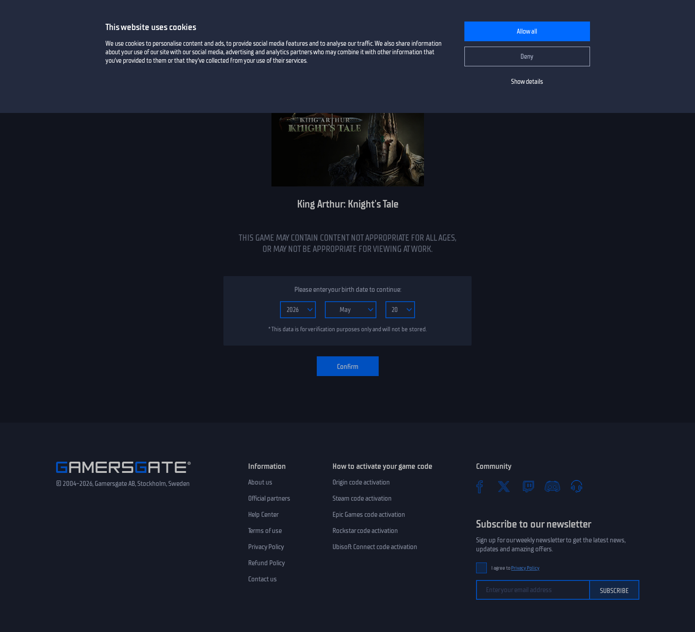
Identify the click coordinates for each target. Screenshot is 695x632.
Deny (526, 56)
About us (260, 482)
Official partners (269, 498)
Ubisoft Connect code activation (374, 546)
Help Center (263, 514)
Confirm (347, 366)
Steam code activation (362, 498)
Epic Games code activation (368, 514)
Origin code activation (361, 482)
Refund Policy (266, 562)
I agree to (515, 568)
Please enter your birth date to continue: (347, 289)
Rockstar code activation (365, 530)
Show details (527, 82)
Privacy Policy (266, 546)
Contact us (262, 579)
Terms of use (265, 530)
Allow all (527, 31)
